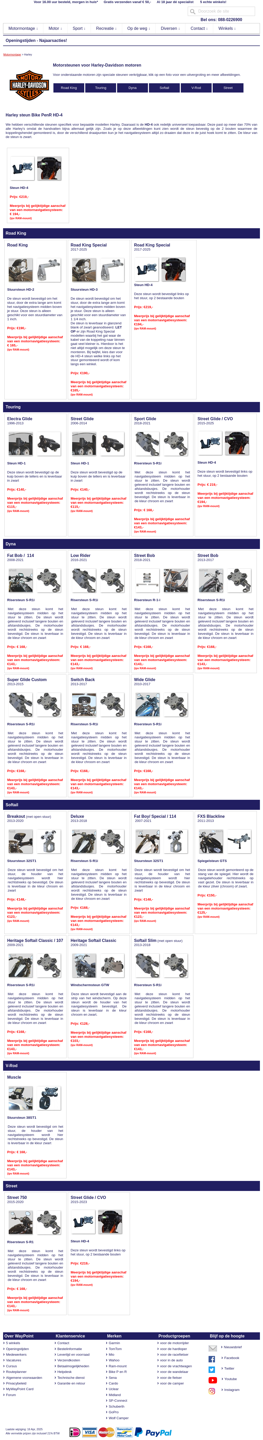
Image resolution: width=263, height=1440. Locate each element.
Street (228, 88)
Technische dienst (70, 1378)
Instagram (230, 1390)
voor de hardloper (173, 1349)
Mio (111, 1354)
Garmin (114, 1343)
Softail (164, 88)
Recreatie (106, 28)
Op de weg (139, 28)
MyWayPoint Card (19, 1389)
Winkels (227, 28)
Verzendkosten (68, 1360)
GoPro (114, 1412)
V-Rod (196, 88)
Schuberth (116, 1406)
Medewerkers (16, 1354)
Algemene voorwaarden (24, 1378)
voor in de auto (171, 1360)
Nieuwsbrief (233, 1347)
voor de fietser (171, 1378)
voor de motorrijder (174, 1343)
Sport (79, 28)
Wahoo (114, 1360)
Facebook (231, 1358)
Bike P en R (118, 1372)
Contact (199, 28)
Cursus (11, 1366)
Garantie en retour (71, 1383)
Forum (11, 1395)
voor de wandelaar (174, 1372)
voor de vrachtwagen (176, 1366)
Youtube (228, 1379)
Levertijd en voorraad (73, 1354)
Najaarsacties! (53, 40)
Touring (100, 88)
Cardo (113, 1383)
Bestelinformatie (69, 1349)
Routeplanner (16, 1372)
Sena (113, 1378)
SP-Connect (118, 1400)
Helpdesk (64, 1372)
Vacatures (13, 1360)
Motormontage (23, 28)
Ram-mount (118, 1366)
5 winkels (13, 1343)
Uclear (114, 1389)
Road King (69, 88)
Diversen (170, 28)
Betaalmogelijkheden (73, 1366)
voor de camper (172, 1383)
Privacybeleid (16, 1383)
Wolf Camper (119, 1418)
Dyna (132, 88)
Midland (115, 1395)
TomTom (115, 1349)
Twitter (229, 1368)
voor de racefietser (174, 1354)
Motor (55, 28)
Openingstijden (20, 40)
